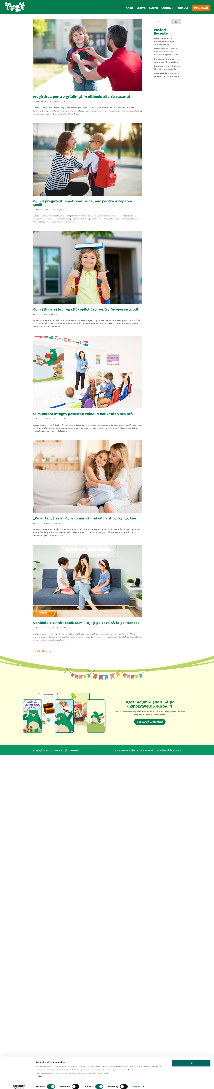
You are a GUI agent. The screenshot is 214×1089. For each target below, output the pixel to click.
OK (191, 1060)
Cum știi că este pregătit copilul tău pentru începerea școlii (85, 309)
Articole (182, 8)
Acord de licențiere (142, 750)
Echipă (153, 8)
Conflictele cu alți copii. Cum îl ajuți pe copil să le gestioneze (86, 623)
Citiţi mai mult (41, 1073)
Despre (141, 8)
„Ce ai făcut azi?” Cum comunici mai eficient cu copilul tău (84, 518)
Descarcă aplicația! (150, 721)
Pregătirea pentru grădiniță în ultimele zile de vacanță (81, 97)
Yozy (38, 101)
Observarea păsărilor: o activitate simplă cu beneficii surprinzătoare (166, 51)
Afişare (136, 1083)
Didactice (56, 419)
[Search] (176, 21)
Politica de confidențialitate (167, 750)
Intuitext (55, 750)
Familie (56, 101)
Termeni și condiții (123, 750)
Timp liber (64, 628)
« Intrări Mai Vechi (42, 651)
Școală (62, 101)
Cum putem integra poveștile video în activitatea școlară (83, 414)
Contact (167, 8)
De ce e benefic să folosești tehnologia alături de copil (164, 41)
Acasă (129, 8)
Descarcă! (201, 8)
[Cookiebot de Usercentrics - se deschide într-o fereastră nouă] (18, 1084)
